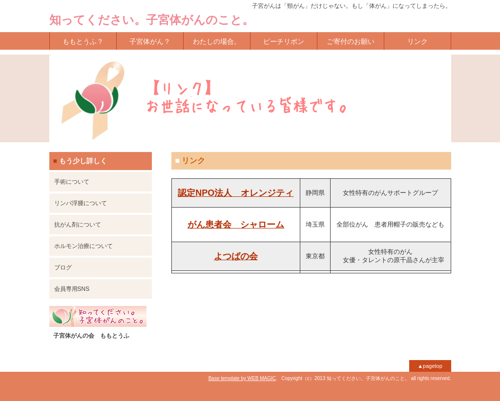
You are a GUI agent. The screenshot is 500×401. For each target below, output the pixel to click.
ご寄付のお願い (351, 41)
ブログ (63, 267)
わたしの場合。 (217, 41)
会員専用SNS (72, 289)
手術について (71, 181)
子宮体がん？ (149, 41)
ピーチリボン (283, 41)
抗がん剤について (77, 224)
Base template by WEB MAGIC (242, 378)
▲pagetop (429, 366)
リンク (417, 41)
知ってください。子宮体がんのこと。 (151, 19)
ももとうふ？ (83, 41)
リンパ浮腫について (80, 203)
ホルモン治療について (83, 246)
